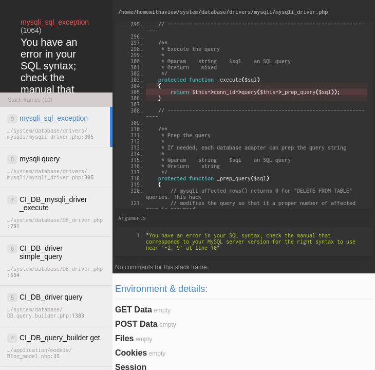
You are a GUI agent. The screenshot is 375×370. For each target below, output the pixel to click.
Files (124, 338)
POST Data (136, 324)
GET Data (133, 309)
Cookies (131, 352)
